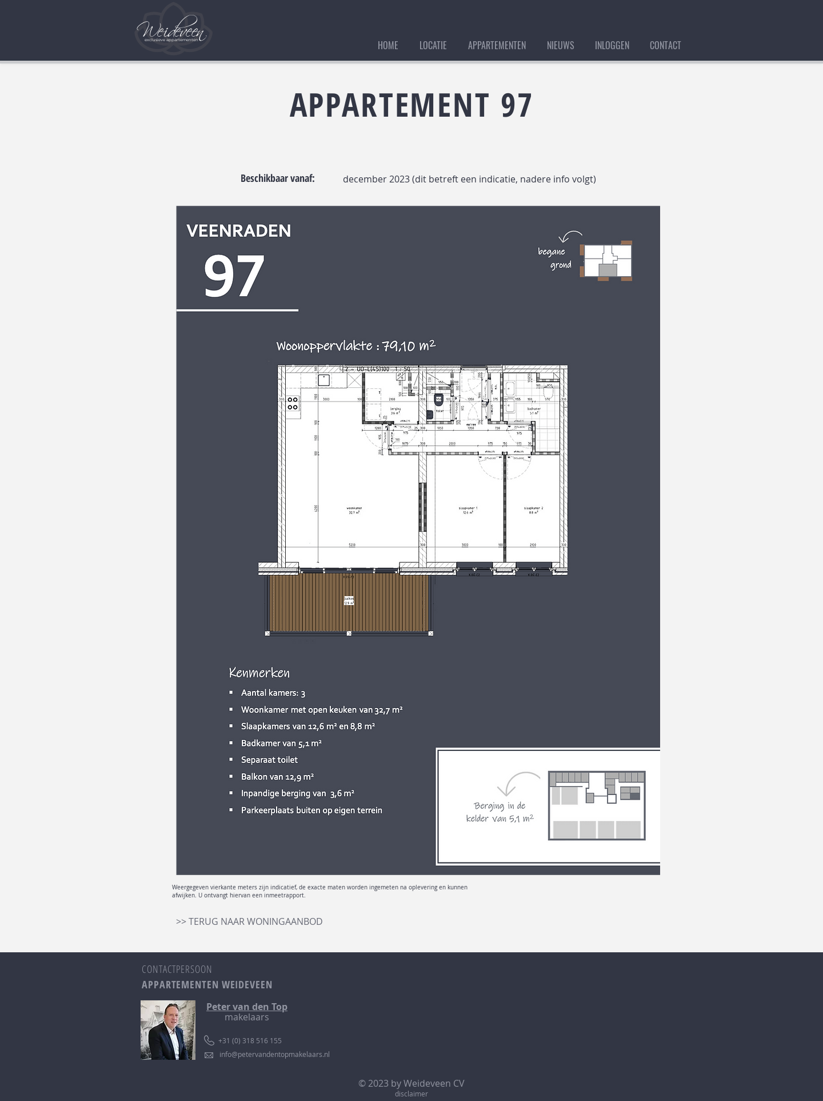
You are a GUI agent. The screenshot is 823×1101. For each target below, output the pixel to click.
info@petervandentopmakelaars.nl (274, 1054)
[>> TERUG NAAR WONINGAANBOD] (249, 921)
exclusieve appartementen (171, 39)
